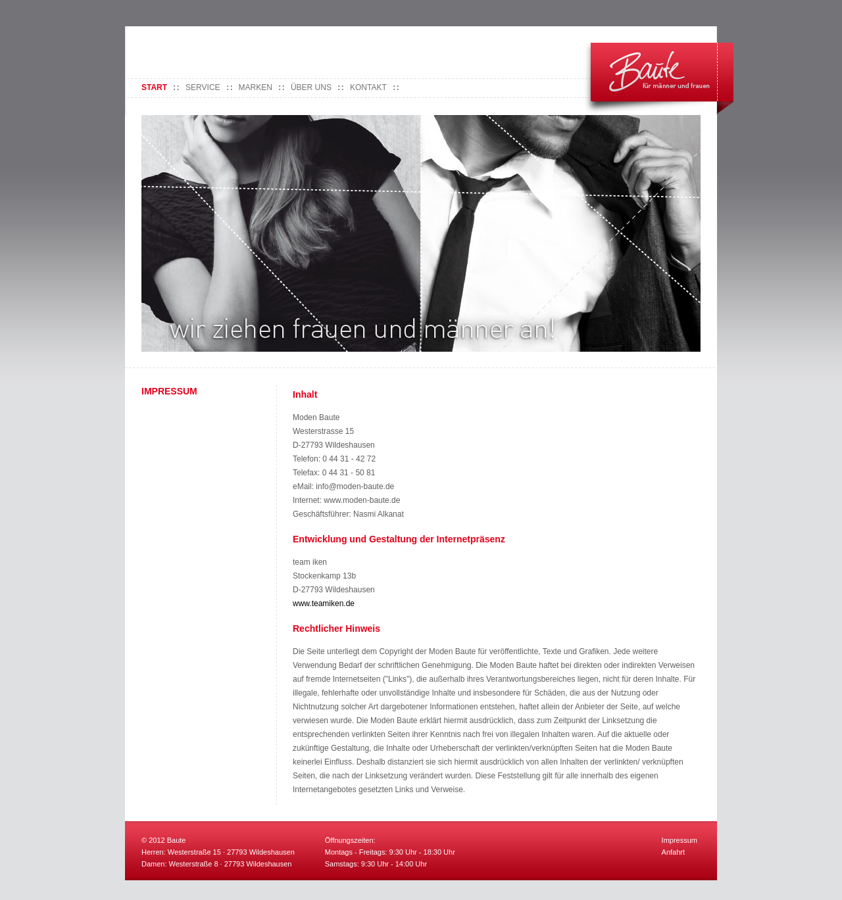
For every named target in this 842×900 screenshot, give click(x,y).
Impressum (679, 840)
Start (154, 87)
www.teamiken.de (324, 603)
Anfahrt (673, 852)
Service (203, 87)
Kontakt (368, 87)
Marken (255, 87)
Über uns (311, 87)
